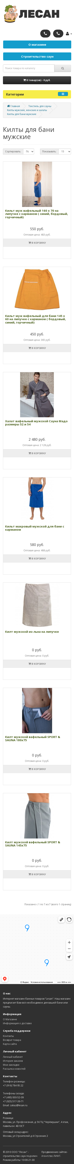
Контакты (8, 1036)
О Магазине (10, 1019)
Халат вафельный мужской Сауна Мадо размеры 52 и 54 (36, 422)
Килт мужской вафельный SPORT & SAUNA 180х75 (32, 738)
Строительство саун (37, 56)
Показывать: (49, 151)
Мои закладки (11, 1064)
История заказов (13, 1061)
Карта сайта (10, 1044)
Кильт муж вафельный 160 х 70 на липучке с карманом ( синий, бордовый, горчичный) (36, 214)
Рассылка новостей (14, 1068)
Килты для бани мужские (21, 114)
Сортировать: (13, 151)
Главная (13, 106)
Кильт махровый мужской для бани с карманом (34, 528)
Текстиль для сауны (39, 106)
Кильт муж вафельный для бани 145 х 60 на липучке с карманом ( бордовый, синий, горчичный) (35, 319)
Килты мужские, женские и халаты (27, 110)
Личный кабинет (13, 1057)
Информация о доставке (17, 1023)
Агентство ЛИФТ (50, 1156)
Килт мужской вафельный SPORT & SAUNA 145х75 (32, 843)
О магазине (37, 44)
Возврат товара (12, 1040)
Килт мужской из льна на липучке (32, 632)
